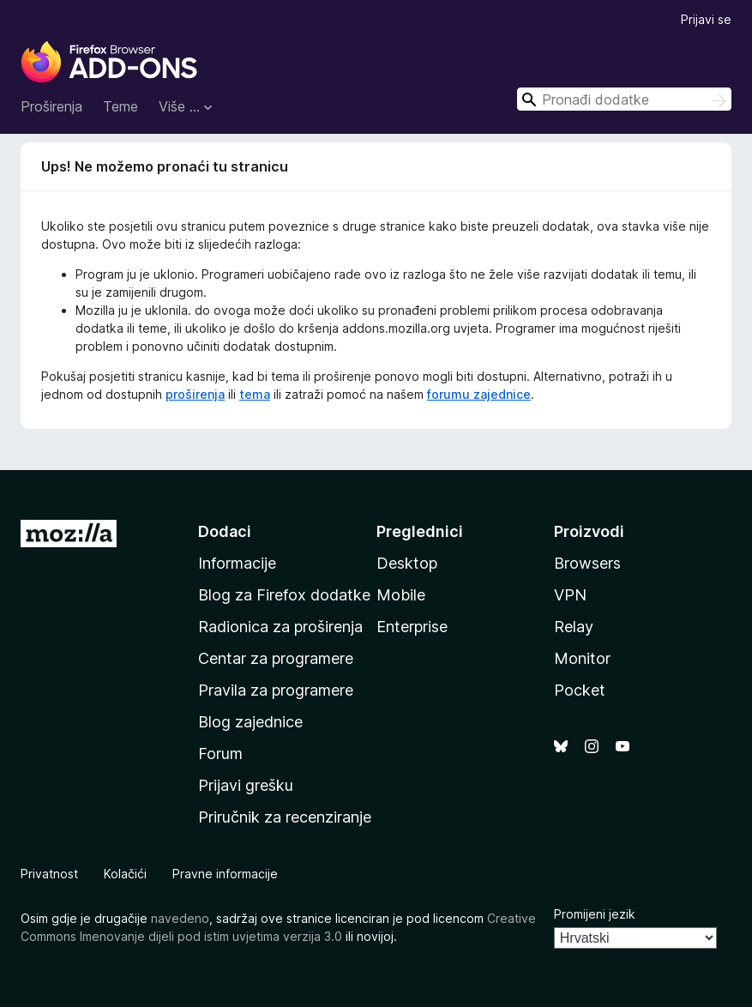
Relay (573, 627)
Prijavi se (706, 19)
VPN (570, 595)
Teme (120, 106)
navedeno (180, 918)
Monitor (582, 658)
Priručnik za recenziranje (284, 817)
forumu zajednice (479, 394)
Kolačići (125, 873)
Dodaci (224, 531)
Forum (220, 754)
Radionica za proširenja (280, 627)
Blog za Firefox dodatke (284, 595)
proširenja (195, 394)
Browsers (587, 563)
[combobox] (624, 99)
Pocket (579, 690)
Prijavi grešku (245, 785)
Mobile (400, 595)
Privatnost (49, 873)
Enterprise (412, 627)
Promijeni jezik (594, 914)
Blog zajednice (250, 722)
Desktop (406, 563)
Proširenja (51, 106)
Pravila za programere (275, 690)
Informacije (237, 563)
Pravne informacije (225, 873)
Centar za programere (275, 658)
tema (254, 394)
